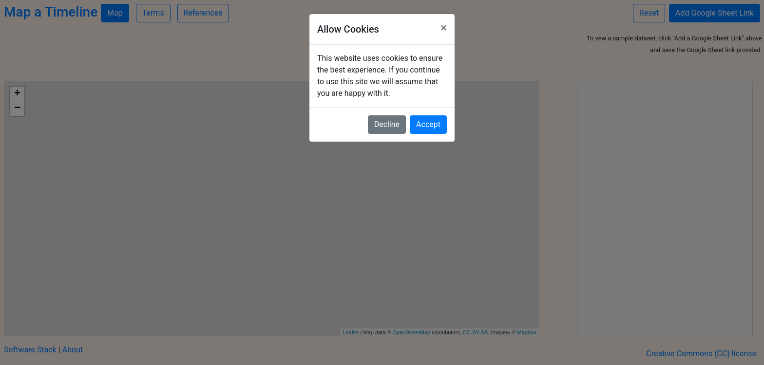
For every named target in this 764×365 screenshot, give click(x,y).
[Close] (444, 27)
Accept (428, 124)
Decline (387, 124)
